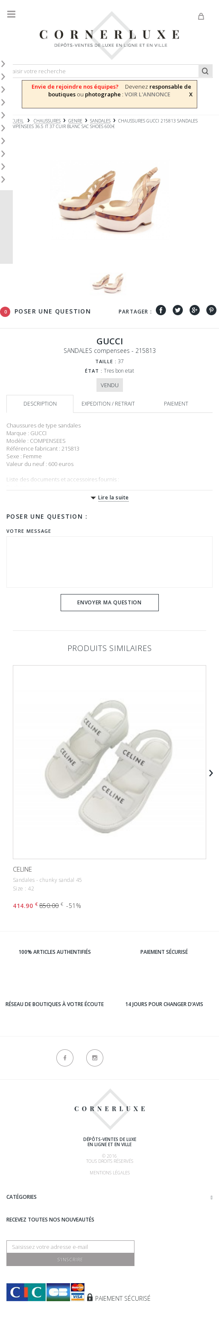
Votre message (28, 531)
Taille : (106, 361)
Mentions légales (110, 1173)
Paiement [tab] (176, 403)
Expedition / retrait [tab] (108, 403)
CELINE (22, 869)
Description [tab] (40, 403)
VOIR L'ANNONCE (147, 94)
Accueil (14, 121)
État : (94, 370)
